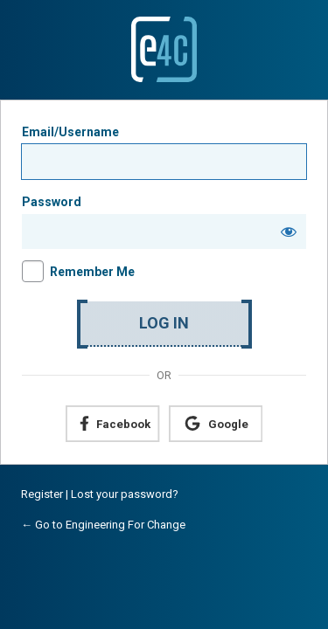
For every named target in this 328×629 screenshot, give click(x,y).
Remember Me (92, 272)
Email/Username (70, 132)
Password (51, 202)
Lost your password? (124, 494)
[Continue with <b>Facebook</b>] (112, 423)
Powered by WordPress (164, 49)
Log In (164, 323)
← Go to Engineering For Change (103, 524)
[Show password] (288, 231)
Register (42, 494)
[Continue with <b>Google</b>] (215, 423)
